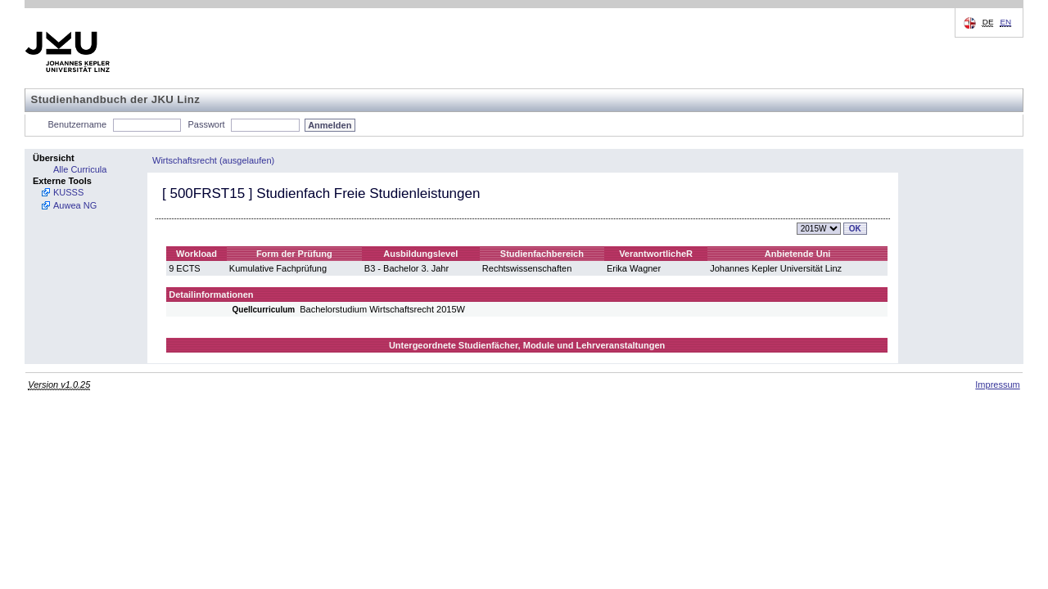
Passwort (205, 124)
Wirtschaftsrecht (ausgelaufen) (213, 160)
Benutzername (77, 124)
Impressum (997, 384)
